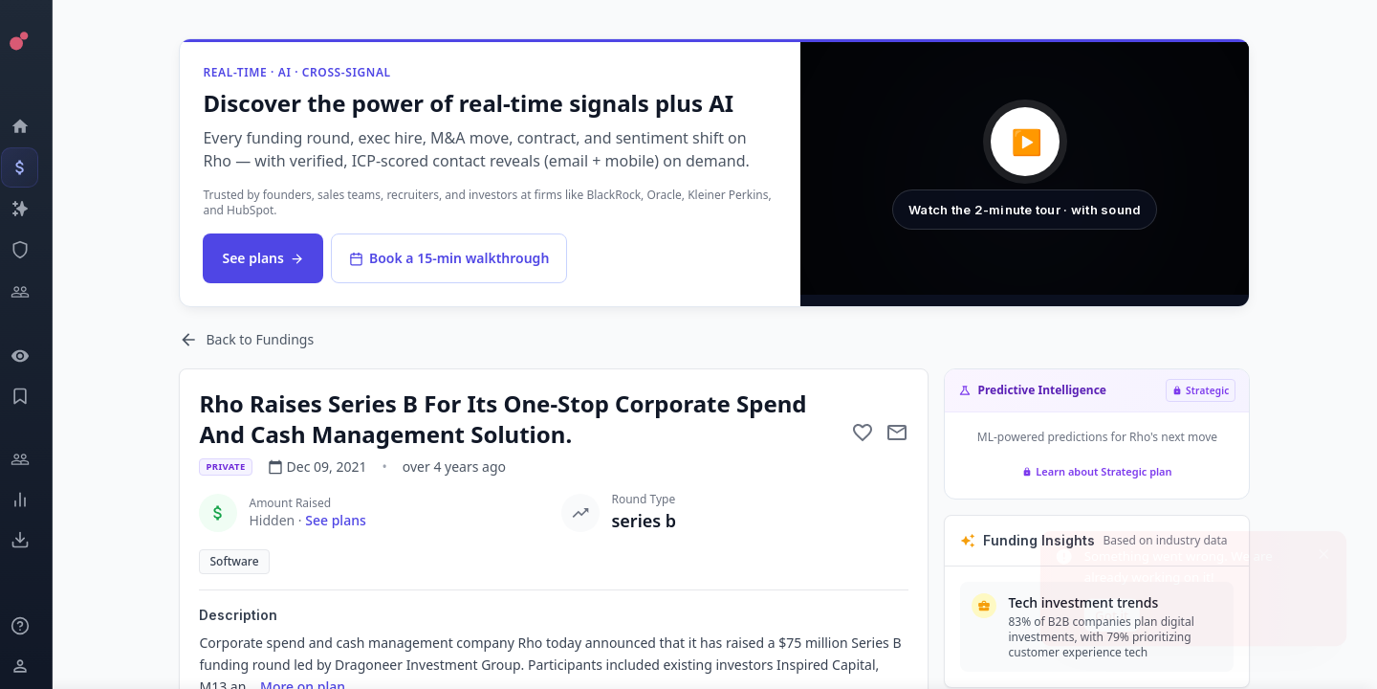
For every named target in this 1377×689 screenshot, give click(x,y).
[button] (1032, 168)
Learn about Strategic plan (1105, 471)
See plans (271, 258)
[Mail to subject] (905, 432)
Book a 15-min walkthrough (457, 258)
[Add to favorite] (871, 432)
